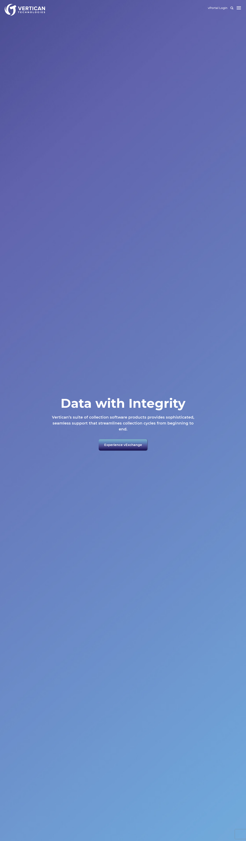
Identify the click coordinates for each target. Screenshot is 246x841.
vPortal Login (217, 8)
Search (232, 8)
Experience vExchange (123, 445)
